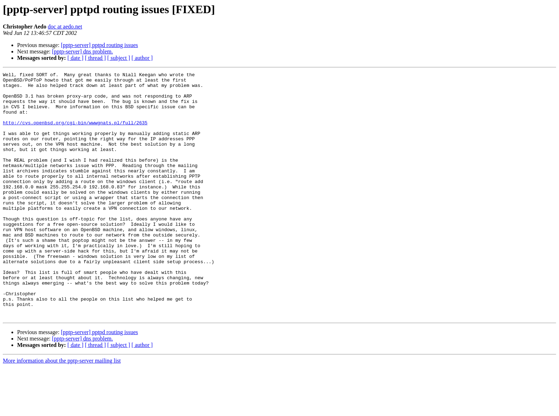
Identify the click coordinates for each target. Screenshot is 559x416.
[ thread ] (95, 58)
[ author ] (142, 58)
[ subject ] (118, 58)
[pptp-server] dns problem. (82, 51)
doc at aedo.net (65, 27)
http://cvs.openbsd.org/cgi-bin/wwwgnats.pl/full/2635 (75, 133)
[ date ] (75, 58)
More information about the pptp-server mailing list (62, 410)
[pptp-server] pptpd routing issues (99, 45)
